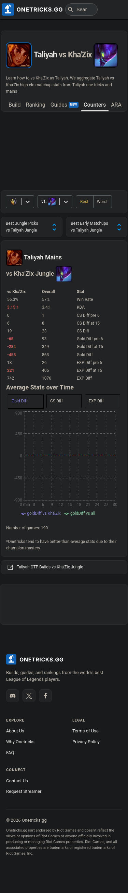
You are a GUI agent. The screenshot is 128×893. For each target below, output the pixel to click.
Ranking (35, 105)
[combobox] (41, 201)
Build (15, 105)
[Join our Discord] (12, 695)
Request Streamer (23, 791)
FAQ (10, 752)
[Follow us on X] (29, 695)
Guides (65, 105)
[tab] (14, 105)
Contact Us (17, 780)
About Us (15, 730)
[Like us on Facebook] (45, 695)
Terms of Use (85, 730)
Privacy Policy (86, 741)
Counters (95, 105)
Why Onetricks (20, 741)
